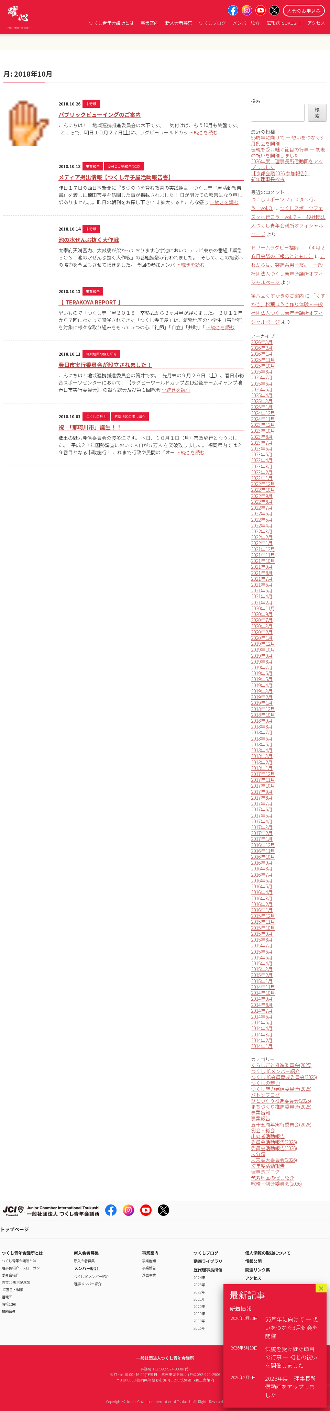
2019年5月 (262, 679)
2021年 (199, 1299)
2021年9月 (262, 566)
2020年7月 (262, 619)
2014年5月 (262, 1022)
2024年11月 (263, 418)
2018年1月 (262, 768)
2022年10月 (263, 489)
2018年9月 (262, 720)
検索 (256, 100)
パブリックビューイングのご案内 (99, 114)
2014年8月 (262, 1004)
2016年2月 (262, 904)
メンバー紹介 (246, 23)
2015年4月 (262, 963)
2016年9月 (262, 862)
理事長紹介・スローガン (21, 1267)
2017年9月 (262, 791)
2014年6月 (262, 1016)
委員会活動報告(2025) (124, 166)
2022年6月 (262, 513)
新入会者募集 (178, 23)
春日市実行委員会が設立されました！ (105, 364)
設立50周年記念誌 (16, 1282)
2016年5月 (262, 886)
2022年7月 (262, 507)
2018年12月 (263, 709)
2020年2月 (262, 632)
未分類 (91, 103)
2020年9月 (262, 614)
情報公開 (8, 1304)
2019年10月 (263, 649)
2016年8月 (262, 868)
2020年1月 (262, 637)
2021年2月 (262, 602)
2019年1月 (262, 702)
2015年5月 (262, 957)
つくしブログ (212, 23)
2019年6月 (262, 673)
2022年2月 (262, 537)
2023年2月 (262, 472)
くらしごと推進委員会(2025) (281, 1065)
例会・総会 (263, 1130)
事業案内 (149, 23)
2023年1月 (262, 478)
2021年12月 (263, 549)
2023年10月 (263, 430)
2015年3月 (262, 969)
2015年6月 (262, 951)
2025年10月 (263, 365)
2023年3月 (262, 466)
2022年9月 (262, 495)
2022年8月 (262, 501)
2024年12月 (263, 413)
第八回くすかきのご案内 (277, 295)
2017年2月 (262, 833)
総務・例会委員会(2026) (276, 1183)
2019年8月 (262, 661)
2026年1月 (262, 353)
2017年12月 (263, 773)
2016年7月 (262, 874)
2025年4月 (262, 395)
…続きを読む (203, 132)
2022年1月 (262, 543)
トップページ (14, 1229)
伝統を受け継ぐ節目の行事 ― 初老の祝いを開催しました (288, 152)
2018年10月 (263, 714)
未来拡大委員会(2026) (274, 1159)
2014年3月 (262, 1034)
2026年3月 (262, 341)
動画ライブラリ (208, 1261)
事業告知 (260, 1112)
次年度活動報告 (268, 1165)
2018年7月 (262, 732)
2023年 (199, 1284)
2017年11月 (263, 779)
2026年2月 (262, 347)
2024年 (199, 1277)
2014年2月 (262, 1040)
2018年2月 (262, 762)
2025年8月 (262, 371)
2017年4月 (262, 821)
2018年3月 (262, 756)
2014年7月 (262, 1010)
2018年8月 (262, 726)
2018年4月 (262, 750)
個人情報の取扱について (267, 1253)
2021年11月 (263, 555)
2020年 (199, 1306)
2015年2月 (262, 974)
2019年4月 (262, 685)
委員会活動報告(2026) (274, 1148)
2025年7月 (262, 377)
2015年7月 (262, 945)
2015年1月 (262, 981)
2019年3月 (262, 691)
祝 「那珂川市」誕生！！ (90, 427)
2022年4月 (262, 525)
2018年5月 (262, 744)
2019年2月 (262, 696)
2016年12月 (263, 845)
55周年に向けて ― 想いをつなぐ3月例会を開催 (287, 140)
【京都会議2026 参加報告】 (280, 173)
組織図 (7, 1296)
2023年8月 (262, 436)
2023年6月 (262, 448)
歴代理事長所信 (208, 1270)
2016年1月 (262, 910)
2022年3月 (262, 531)
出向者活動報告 (268, 1136)
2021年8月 (262, 572)
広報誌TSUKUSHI (283, 23)
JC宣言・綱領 (12, 1289)
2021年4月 (262, 596)
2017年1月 (262, 838)
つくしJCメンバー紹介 (275, 1071)
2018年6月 (262, 738)
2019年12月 (263, 643)
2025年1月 (262, 406)
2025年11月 (263, 359)
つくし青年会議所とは (111, 23)
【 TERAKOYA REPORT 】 (90, 302)
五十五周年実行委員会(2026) (281, 1124)
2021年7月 (262, 578)
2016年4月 (262, 892)
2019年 (199, 1313)
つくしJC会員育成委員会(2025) (284, 1077)
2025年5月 (262, 389)
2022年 (199, 1292)
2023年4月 (262, 460)
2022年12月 (263, 483)
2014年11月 (263, 987)
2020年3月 (262, 626)
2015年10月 (263, 927)
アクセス (316, 23)
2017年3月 (262, 827)
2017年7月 (262, 803)
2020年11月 (263, 608)
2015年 (199, 1328)
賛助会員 (8, 1311)
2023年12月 (263, 424)
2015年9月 (262, 933)
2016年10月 (263, 856)
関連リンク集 (257, 1270)
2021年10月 (263, 560)
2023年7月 (262, 442)
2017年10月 (263, 785)
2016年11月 (263, 850)
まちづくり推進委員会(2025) (281, 1106)
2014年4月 (262, 1028)
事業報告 (93, 166)
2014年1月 (262, 1046)
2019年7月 (262, 667)
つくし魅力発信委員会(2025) (281, 1088)
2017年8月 (262, 797)
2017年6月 (262, 809)
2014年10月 (263, 992)
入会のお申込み (304, 10)
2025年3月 (262, 401)
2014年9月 (262, 998)
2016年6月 (262, 880)
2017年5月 (262, 815)
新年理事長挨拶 (268, 179)
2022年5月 (262, 519)
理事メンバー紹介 (87, 1283)
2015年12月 (263, 915)
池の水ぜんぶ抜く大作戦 (88, 239)
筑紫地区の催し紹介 (101, 354)
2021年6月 (262, 584)
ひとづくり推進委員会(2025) (281, 1100)
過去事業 (149, 1275)
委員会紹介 (10, 1275)
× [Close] (321, 1288)
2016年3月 (262, 898)
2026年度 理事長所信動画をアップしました (287, 164)
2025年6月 (262, 383)
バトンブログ (265, 1094)
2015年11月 (263, 921)
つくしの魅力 (96, 416)
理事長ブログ (265, 1171)
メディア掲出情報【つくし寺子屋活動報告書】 (116, 177)
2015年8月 (262, 939)
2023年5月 (262, 454)
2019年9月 (262, 655)
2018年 (199, 1320)
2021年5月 (262, 590)
